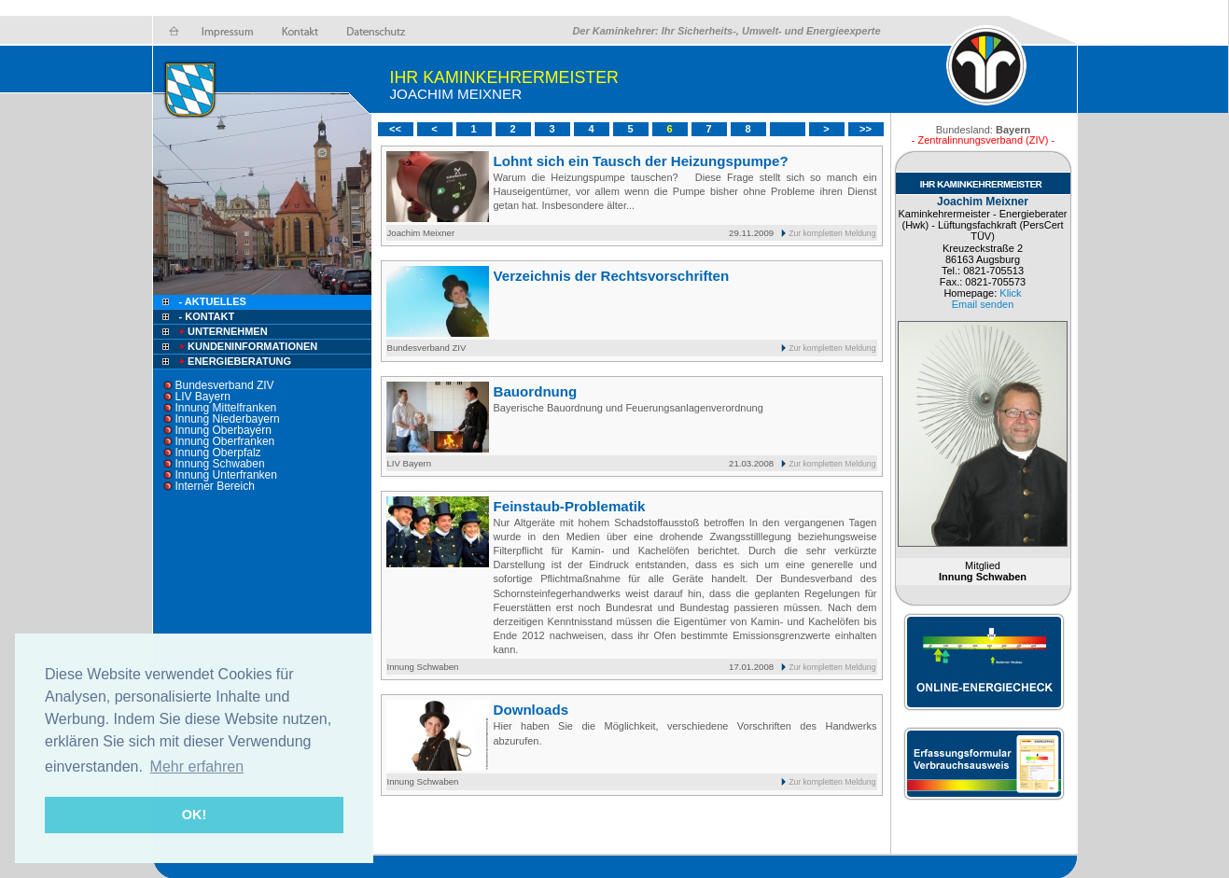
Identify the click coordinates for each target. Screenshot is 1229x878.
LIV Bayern (202, 396)
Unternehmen (222, 331)
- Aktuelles (211, 301)
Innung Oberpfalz (218, 452)
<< (395, 128)
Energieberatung (234, 361)
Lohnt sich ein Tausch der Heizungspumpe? (641, 161)
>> (865, 128)
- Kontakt (205, 316)
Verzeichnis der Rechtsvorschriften (612, 276)
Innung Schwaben (220, 463)
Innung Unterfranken (226, 474)
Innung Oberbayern (223, 430)
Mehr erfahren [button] (197, 766)
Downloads (531, 710)
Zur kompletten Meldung (832, 233)
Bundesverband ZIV (224, 385)
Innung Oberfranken (225, 441)
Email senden (983, 304)
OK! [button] (194, 814)
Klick (1010, 293)
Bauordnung (536, 391)
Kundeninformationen (247, 346)
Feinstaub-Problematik (570, 506)
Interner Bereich (215, 486)
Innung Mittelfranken (226, 407)
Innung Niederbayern (227, 418)
